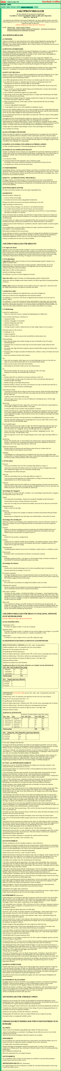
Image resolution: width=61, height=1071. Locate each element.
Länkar (36, 7)
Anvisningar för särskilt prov (48, 29)
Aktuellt (3, 7)
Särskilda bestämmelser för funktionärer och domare (21, 30)
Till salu (13, 7)
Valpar (8, 7)
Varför (18, 7)
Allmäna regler (11, 27)
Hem (3, 1)
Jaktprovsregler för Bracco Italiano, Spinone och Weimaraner (23, 29)
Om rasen (3, 4)
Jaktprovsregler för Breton (23, 27)
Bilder (9, 4)
